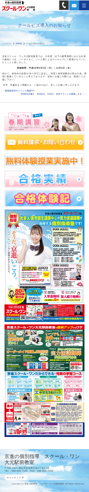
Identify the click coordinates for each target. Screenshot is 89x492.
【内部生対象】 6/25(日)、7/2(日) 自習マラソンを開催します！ (53, 94)
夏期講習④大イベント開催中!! (18, 90)
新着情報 (19, 43)
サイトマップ (15, 477)
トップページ (6, 43)
